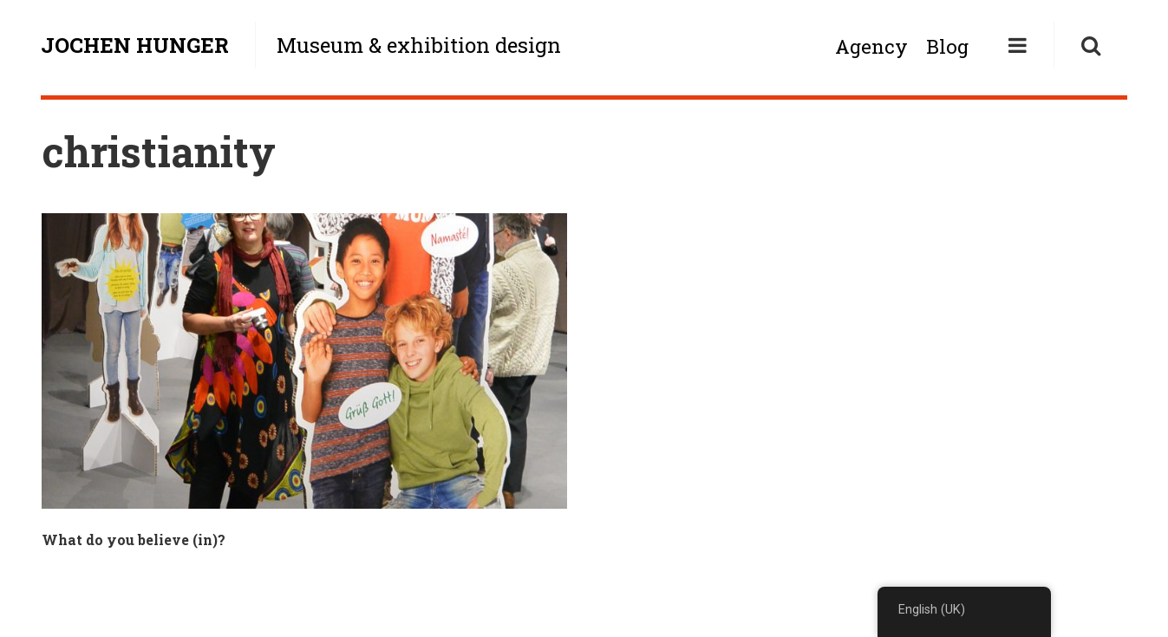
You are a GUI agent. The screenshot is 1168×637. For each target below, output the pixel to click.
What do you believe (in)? (133, 539)
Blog (947, 46)
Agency (871, 46)
